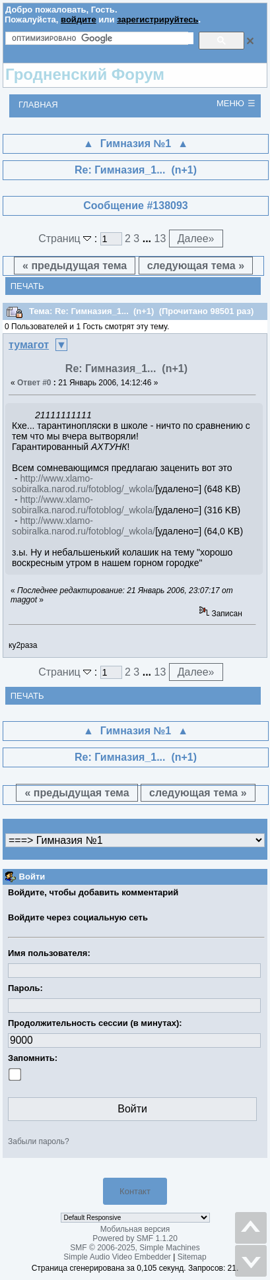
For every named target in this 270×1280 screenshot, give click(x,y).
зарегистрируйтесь (157, 19)
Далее (196, 238)
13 (160, 238)
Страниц (66, 238)
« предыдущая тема (74, 265)
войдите (78, 19)
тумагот (29, 344)
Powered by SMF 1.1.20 (135, 1238)
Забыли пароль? (38, 1141)
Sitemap (192, 1257)
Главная (38, 105)
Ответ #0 (34, 382)
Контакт (135, 1191)
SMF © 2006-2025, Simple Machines (134, 1247)
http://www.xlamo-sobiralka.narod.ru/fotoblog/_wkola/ (83, 483)
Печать (27, 286)
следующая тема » (195, 265)
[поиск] (102, 38)
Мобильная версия (135, 1229)
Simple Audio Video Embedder (117, 1257)
